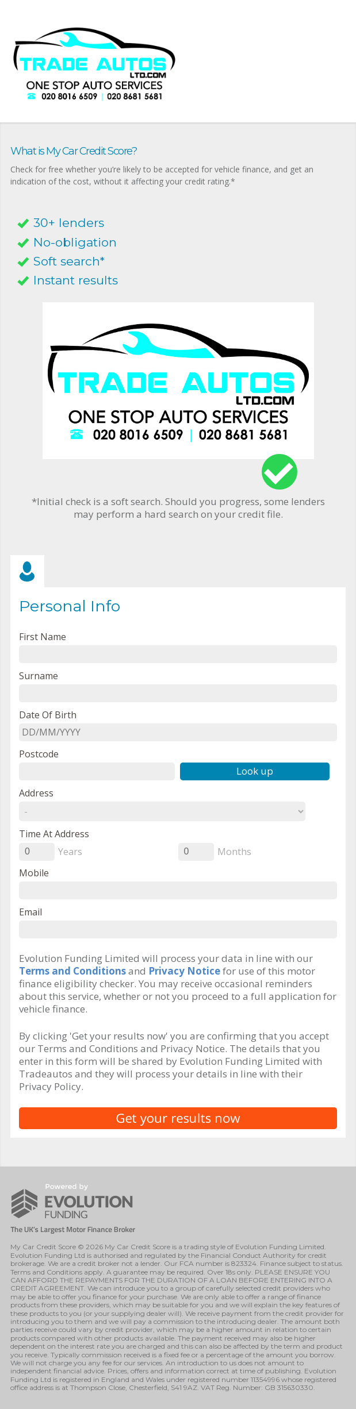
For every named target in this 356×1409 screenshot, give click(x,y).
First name (42, 636)
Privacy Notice (184, 970)
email (30, 912)
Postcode (39, 754)
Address (36, 793)
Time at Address (54, 833)
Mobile (34, 873)
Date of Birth (47, 715)
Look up (254, 770)
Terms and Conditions (72, 970)
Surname (38, 675)
